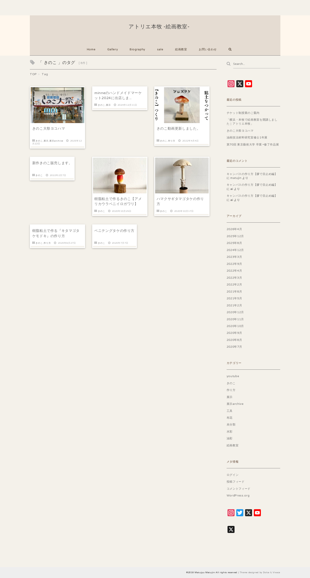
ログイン (233, 475)
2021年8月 (234, 291)
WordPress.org (238, 496)
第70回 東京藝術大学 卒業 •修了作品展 (253, 144)
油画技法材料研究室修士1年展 (247, 138)
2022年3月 (234, 278)
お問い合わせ (208, 49)
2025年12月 (235, 236)
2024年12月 (235, 250)
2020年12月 (235, 312)
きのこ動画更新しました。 (179, 128)
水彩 (230, 432)
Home (91, 49)
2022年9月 (234, 264)
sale (160, 49)
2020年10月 (235, 326)
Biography (137, 49)
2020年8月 (234, 340)
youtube (233, 376)
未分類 (231, 425)
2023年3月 (234, 257)
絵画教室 (181, 49)
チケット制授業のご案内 (243, 113)
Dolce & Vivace (271, 572)
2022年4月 (234, 271)
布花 (230, 418)
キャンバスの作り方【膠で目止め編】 (252, 174)
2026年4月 (234, 229)
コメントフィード (239, 489)
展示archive (56, 140)
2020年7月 (234, 347)
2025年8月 (234, 243)
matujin (236, 178)
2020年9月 (234, 333)
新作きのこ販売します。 (52, 162)
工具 (230, 411)
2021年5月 (234, 298)
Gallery (112, 49)
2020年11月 (235, 319)
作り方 (171, 140)
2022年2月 (234, 285)
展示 (46, 140)
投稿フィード (236, 482)
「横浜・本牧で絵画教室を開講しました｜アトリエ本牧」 (252, 122)
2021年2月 (234, 305)
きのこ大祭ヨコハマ (48, 128)
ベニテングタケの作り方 (114, 229)
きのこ (39, 140)
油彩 (230, 438)
